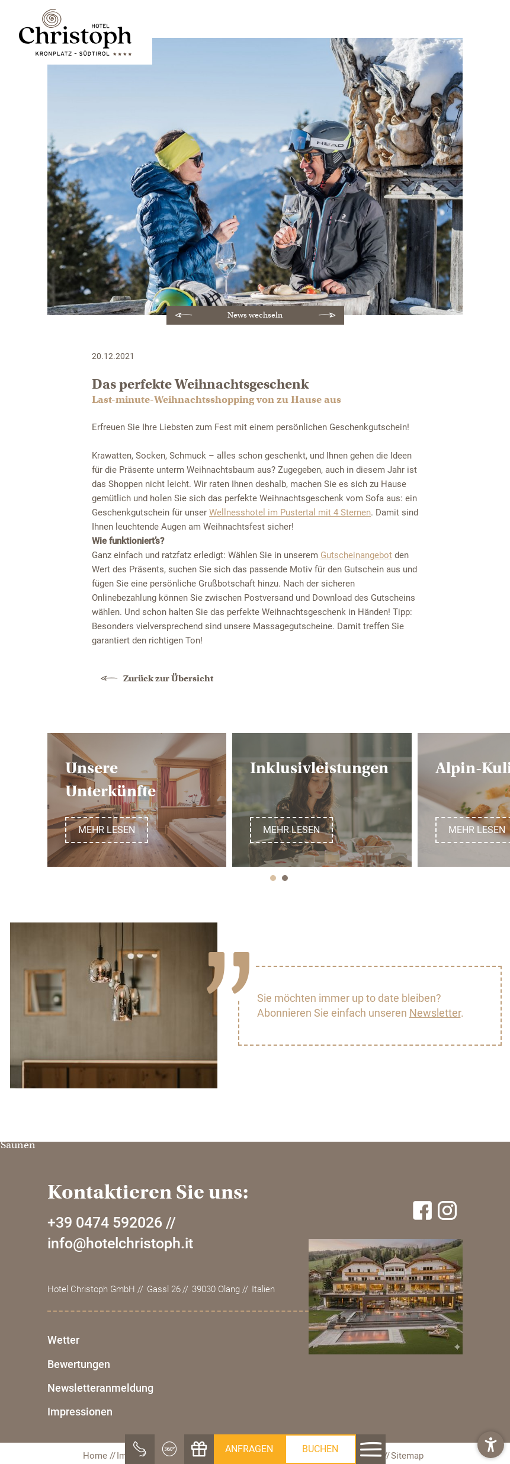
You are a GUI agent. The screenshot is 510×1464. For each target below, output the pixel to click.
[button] (490, 1444)
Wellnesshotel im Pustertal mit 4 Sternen (290, 512)
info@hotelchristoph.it (120, 1335)
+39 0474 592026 (104, 1315)
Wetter (63, 1432)
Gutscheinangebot (356, 555)
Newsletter (435, 1013)
